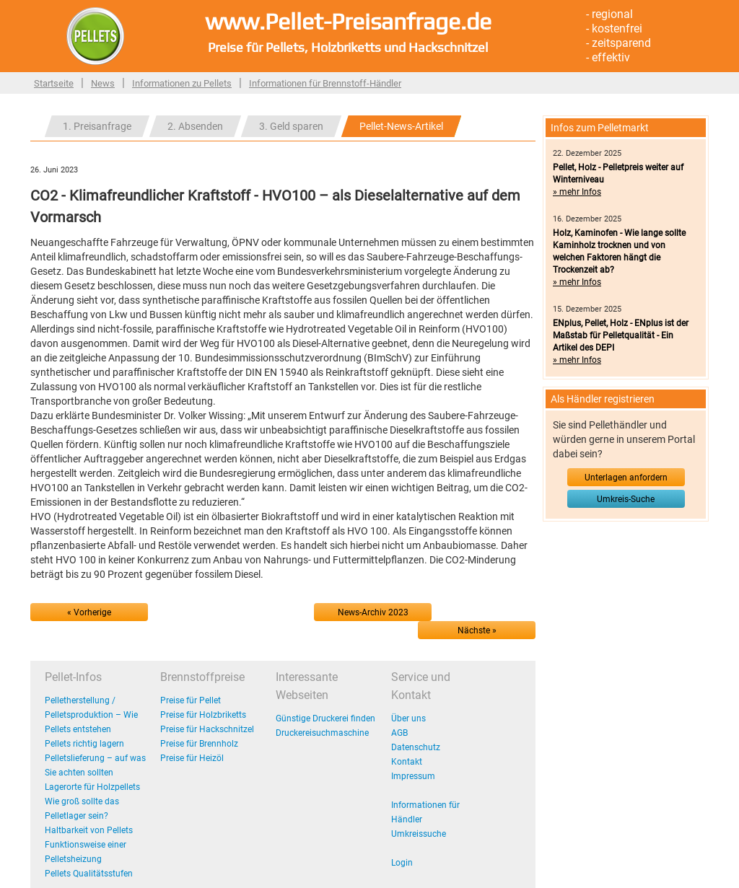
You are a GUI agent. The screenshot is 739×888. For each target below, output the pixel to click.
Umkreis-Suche (626, 499)
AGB (399, 733)
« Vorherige (89, 612)
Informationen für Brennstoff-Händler (325, 83)
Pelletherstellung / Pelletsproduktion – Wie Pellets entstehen (91, 714)
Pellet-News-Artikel (401, 126)
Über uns (408, 718)
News (103, 83)
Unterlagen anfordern (626, 477)
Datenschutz (415, 747)
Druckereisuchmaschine (322, 733)
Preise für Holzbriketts (203, 715)
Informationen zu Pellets (182, 83)
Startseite (54, 83)
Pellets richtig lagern (84, 744)
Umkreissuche (418, 834)
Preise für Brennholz (199, 744)
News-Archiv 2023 (373, 612)
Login (402, 863)
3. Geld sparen (291, 126)
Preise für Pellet (190, 700)
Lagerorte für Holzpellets (92, 787)
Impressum (413, 776)
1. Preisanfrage (97, 126)
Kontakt (406, 762)
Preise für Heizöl (192, 758)
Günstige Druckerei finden (325, 718)
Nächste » (477, 630)
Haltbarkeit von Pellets (89, 830)
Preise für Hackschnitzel (207, 729)
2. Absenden (195, 126)
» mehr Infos (577, 192)
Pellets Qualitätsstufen (89, 874)
